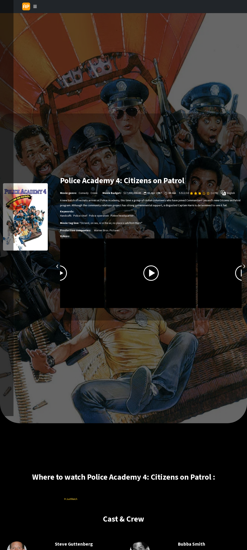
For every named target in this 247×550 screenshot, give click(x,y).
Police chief (80, 216)
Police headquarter (122, 216)
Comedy (84, 193)
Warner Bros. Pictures (107, 230)
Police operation (99, 216)
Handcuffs (66, 216)
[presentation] (57, 265)
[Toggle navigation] (35, 7)
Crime (94, 193)
